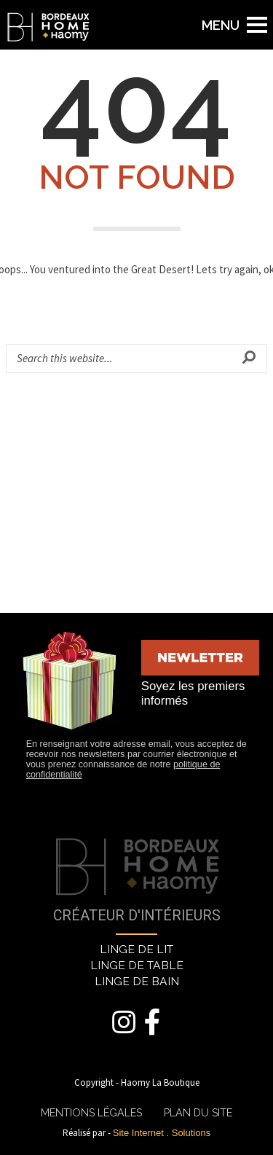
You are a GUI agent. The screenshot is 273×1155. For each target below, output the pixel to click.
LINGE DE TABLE (136, 965)
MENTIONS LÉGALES (91, 1113)
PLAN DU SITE (198, 1113)
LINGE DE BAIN (137, 981)
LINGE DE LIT (136, 949)
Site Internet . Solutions (161, 1132)
